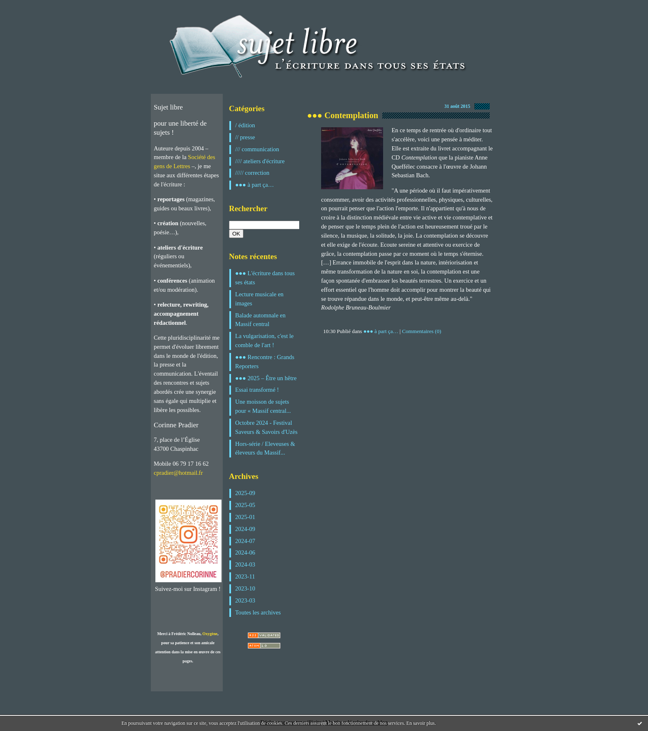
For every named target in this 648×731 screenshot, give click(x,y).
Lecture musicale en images (259, 299)
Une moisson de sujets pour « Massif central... (263, 406)
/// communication (257, 149)
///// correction (252, 172)
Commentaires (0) (421, 331)
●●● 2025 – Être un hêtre (266, 378)
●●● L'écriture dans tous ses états (265, 278)
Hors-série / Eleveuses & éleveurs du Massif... (265, 448)
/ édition (245, 125)
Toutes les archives (258, 612)
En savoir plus (420, 723)
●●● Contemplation (342, 115)
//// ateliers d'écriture (260, 161)
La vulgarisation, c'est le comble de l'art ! (264, 340)
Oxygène (209, 633)
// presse (245, 137)
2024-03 (245, 564)
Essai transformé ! (257, 389)
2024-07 (245, 541)
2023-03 (245, 600)
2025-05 (245, 505)
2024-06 (245, 552)
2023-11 (245, 576)
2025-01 (245, 517)
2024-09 (245, 529)
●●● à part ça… (254, 184)
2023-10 (245, 588)
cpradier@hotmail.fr (178, 472)
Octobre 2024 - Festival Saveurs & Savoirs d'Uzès (266, 427)
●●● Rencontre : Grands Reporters (264, 361)
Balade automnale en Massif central (260, 320)
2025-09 (245, 493)
